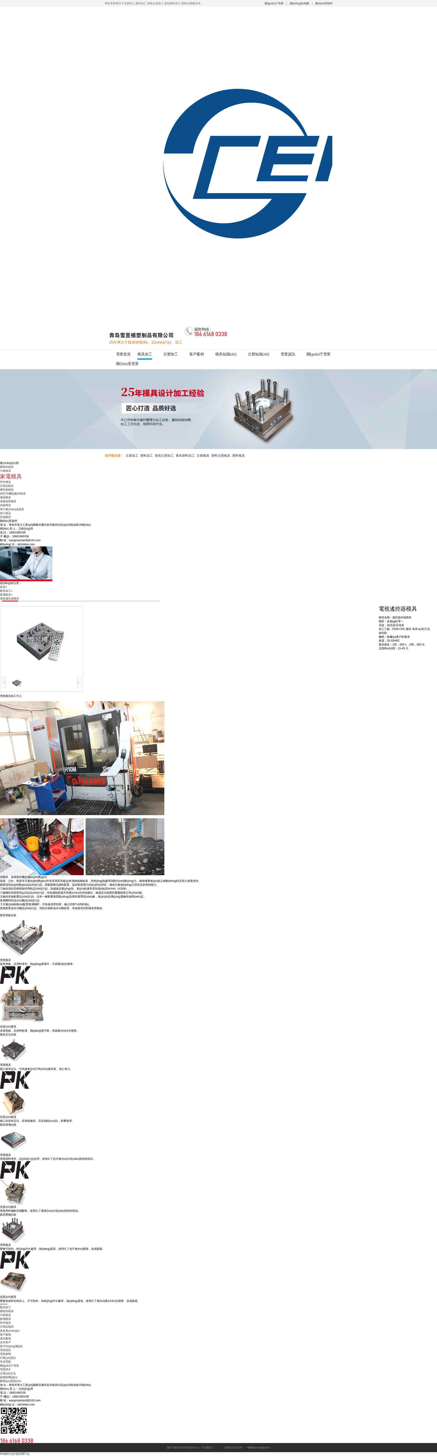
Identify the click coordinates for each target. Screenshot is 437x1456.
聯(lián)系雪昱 (127, 364)
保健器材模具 (8, 501)
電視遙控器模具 (9, 598)
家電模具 (5, 1319)
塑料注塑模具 (220, 455)
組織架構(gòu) (8, 1377)
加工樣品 (5, 513)
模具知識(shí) (225, 354)
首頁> (5, 587)
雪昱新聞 (5, 1354)
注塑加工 (170, 354)
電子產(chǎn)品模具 (12, 509)
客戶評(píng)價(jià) (11, 1346)
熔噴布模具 (7, 467)
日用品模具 (7, 485)
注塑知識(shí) (258, 354)
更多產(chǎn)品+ (10, 1330)
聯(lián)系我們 (323, 3)
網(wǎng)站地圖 (299, 3)
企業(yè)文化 (8, 1373)
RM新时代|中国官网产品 (15, 1454)
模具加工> (7, 590)
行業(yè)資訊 (8, 1357)
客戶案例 (196, 354)
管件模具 (5, 482)
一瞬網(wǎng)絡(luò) (256, 1447)
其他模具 (5, 517)
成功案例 (5, 1338)
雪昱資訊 (288, 354)
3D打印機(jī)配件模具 (13, 493)
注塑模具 (203, 455)
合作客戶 (5, 1342)
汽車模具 (5, 470)
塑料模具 (238, 455)
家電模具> (7, 594)
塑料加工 (146, 455)
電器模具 (5, 497)
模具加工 (144, 354)
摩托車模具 (7, 489)
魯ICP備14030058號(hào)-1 (184, 1447)
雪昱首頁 (123, 354)
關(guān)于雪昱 (274, 3)
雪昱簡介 (5, 1369)
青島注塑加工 (164, 455)
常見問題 (5, 1361)
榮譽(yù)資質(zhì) (10, 1381)
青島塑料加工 (185, 455)
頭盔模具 (5, 505)
